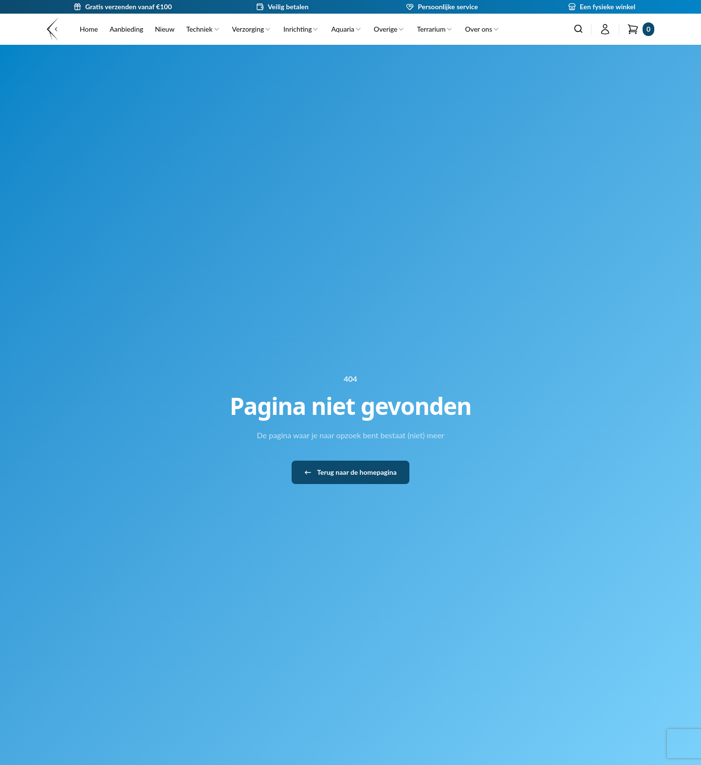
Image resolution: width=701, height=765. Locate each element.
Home (89, 29)
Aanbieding (126, 29)
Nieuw (164, 29)
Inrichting (301, 29)
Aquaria (346, 29)
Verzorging (252, 29)
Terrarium (435, 29)
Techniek (203, 29)
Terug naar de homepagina (350, 472)
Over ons (482, 29)
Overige (390, 29)
